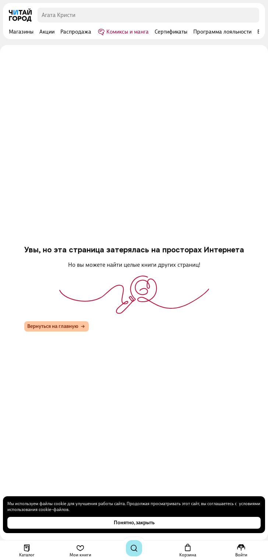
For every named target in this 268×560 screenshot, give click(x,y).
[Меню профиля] (241, 550)
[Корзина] (187, 550)
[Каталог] (27, 550)
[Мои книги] (80, 550)
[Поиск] (134, 548)
